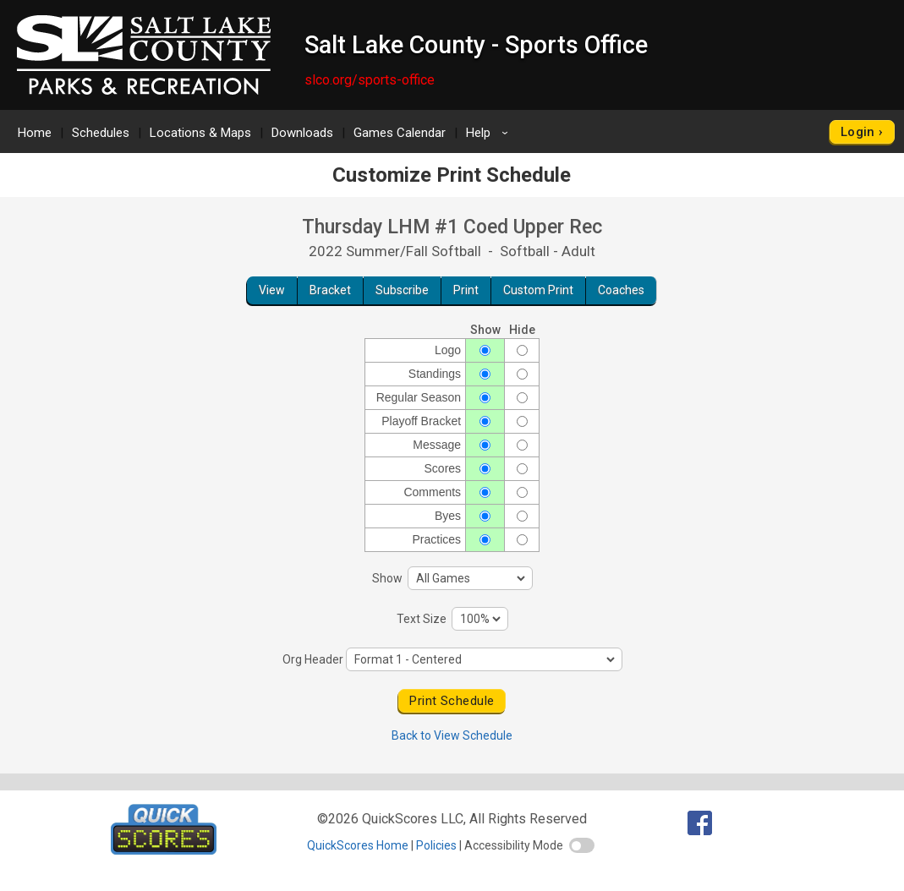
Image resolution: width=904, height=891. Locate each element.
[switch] (581, 845)
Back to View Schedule (452, 735)
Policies (436, 845)
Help (489, 132)
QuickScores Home (357, 845)
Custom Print (538, 290)
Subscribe (402, 290)
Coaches (621, 290)
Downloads (302, 132)
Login (858, 131)
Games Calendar (399, 132)
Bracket (330, 290)
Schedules (100, 132)
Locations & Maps (200, 132)
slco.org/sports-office (369, 80)
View (272, 290)
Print (466, 290)
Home (35, 132)
